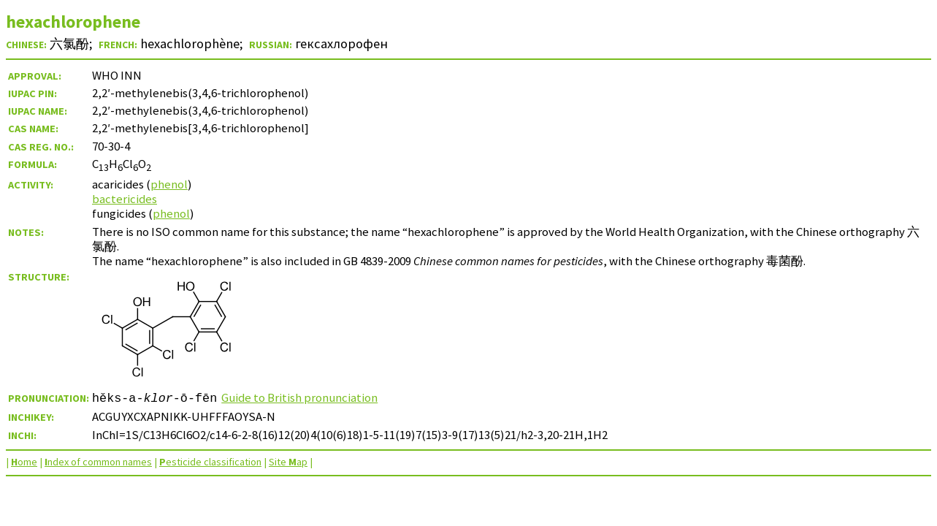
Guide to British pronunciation (299, 397)
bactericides (124, 199)
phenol (169, 184)
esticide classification (210, 461)
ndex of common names (98, 461)
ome (24, 461)
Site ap (288, 461)
